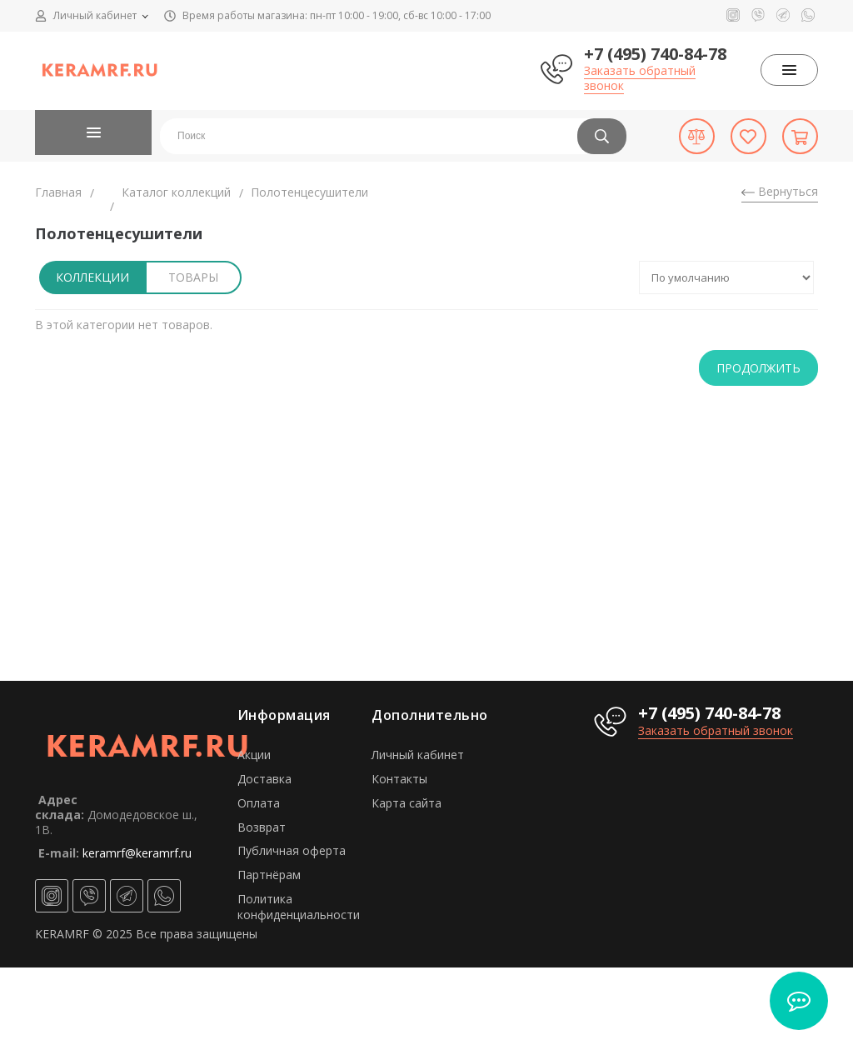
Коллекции (92, 277)
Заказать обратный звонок (640, 77)
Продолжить (758, 368)
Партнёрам (269, 874)
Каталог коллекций (176, 192)
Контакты (399, 779)
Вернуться (779, 191)
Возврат (261, 827)
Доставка (264, 779)
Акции (254, 754)
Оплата (258, 803)
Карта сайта (406, 803)
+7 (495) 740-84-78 (655, 53)
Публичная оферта (291, 850)
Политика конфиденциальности (298, 906)
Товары (193, 277)
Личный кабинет (418, 754)
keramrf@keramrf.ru (137, 853)
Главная (58, 192)
